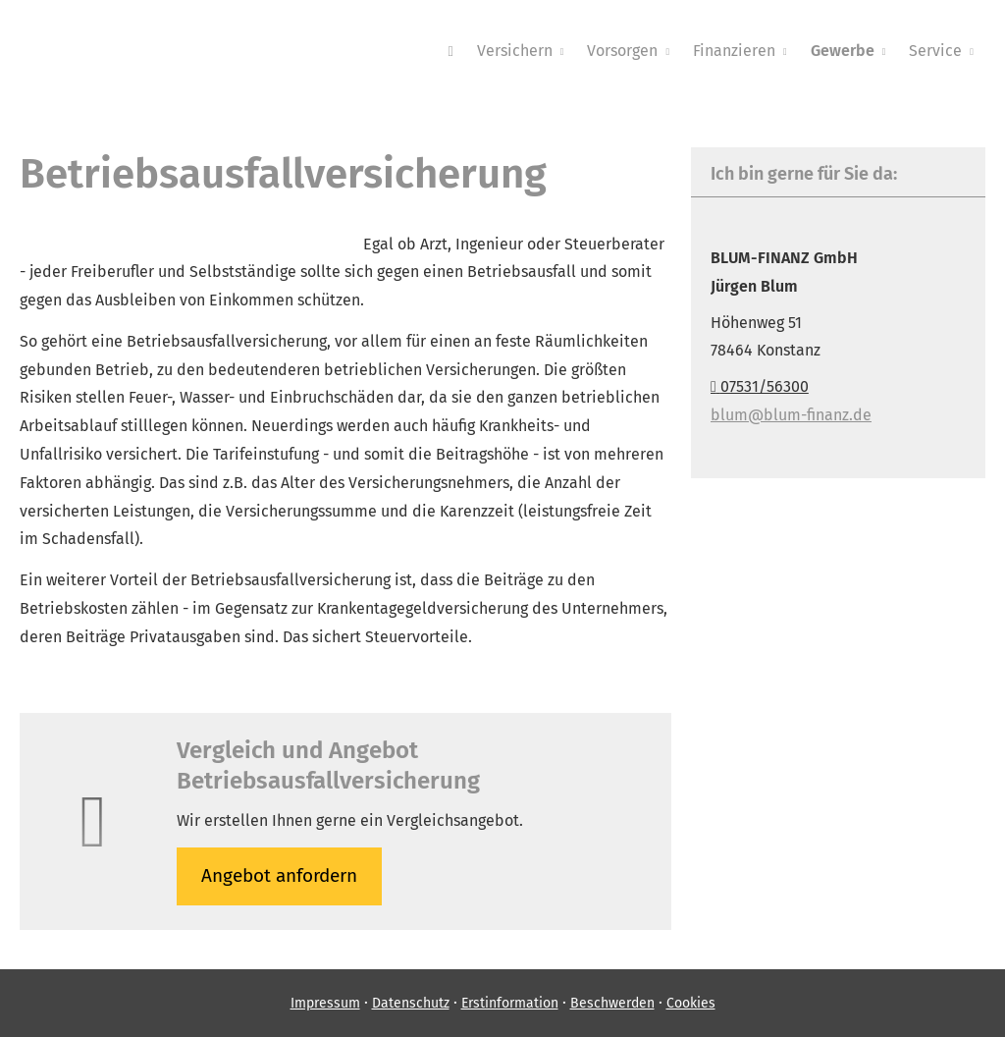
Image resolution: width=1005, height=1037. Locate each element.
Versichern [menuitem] (515, 50)
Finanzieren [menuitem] (734, 50)
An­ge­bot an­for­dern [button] (279, 875)
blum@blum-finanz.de (791, 415)
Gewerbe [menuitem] (842, 50)
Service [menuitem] (935, 50)
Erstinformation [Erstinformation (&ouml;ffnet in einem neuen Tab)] (509, 1003)
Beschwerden (612, 1003)
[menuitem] (450, 50)
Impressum (325, 1003)
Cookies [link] (690, 1003)
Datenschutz (411, 1003)
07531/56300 (760, 386)
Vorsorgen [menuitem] (622, 50)
